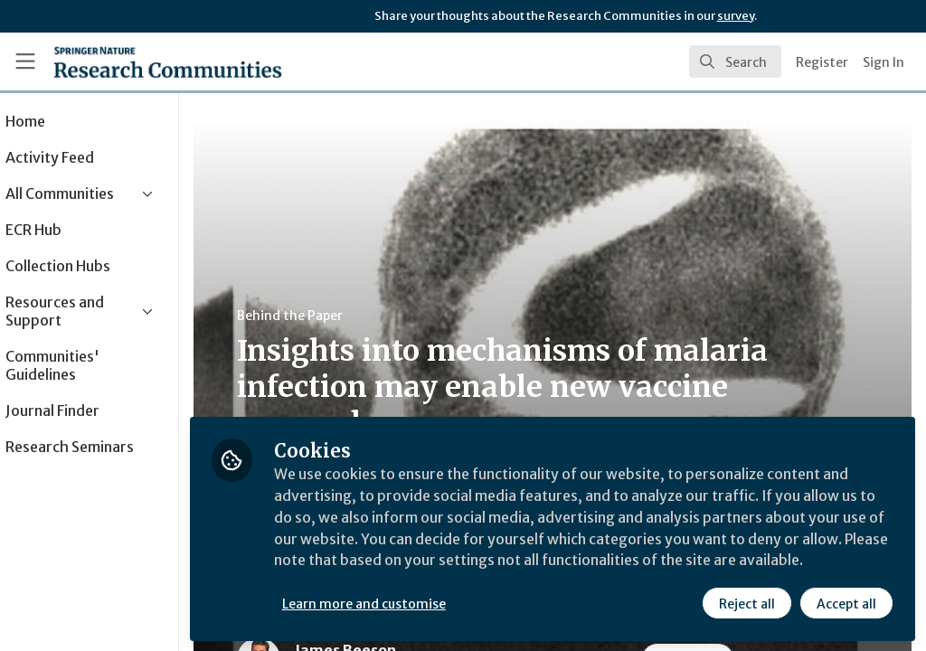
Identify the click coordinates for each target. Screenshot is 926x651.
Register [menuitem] (822, 62)
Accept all (846, 603)
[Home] (168, 61)
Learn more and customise (416, 603)
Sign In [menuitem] (883, 62)
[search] (735, 61)
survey (735, 16)
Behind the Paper (342, 315)
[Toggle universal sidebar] (25, 61)
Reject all (747, 603)
